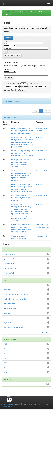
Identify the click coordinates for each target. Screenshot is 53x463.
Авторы (7, 90)
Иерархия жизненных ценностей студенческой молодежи (20, 198)
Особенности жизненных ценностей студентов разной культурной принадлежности (22, 131)
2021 (5, 358)
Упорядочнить (25, 86)
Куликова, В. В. (41, 151)
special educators (10, 308)
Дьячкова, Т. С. (41, 160)
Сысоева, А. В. (41, 131)
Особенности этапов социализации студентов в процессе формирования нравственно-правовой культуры (21, 175)
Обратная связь (7, 406)
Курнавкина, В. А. (42, 227)
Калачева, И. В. (41, 128)
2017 (5, 349)
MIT (32, 404)
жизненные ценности (11, 285)
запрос (6, 31)
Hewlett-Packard (43, 404)
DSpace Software (7, 404)
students (7, 313)
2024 (5, 372)
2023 (5, 367)
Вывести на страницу (12, 84)
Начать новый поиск (12, 55)
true (5, 384)
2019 (5, 353)
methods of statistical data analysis (16, 294)
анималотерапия (10, 318)
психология (8, 290)
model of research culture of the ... (16, 299)
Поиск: (6, 28)
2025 (5, 344)
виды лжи (7, 323)
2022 (5, 363)
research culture (9, 304)
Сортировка (33, 84)
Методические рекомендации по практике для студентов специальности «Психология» (22, 153)
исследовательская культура (14, 327)
